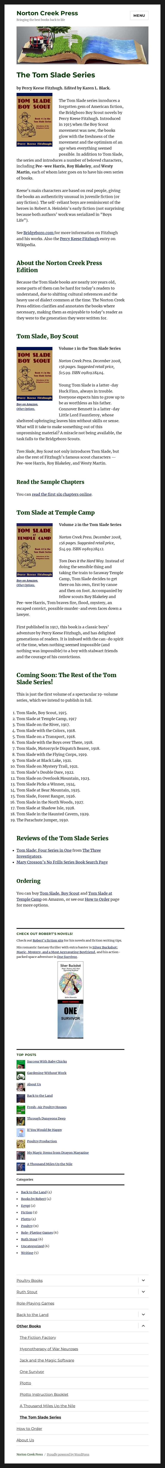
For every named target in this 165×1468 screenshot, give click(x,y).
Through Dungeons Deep (46, 1118)
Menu (139, 16)
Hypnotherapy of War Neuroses (49, 1349)
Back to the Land (40, 1096)
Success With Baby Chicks (47, 1061)
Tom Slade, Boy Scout (59, 893)
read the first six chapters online (62, 494)
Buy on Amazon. (27, 404)
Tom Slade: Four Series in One (44, 850)
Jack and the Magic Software (47, 1360)
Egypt (25, 1206)
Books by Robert (33, 1199)
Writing (27, 1253)
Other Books (29, 1326)
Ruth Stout (29, 1239)
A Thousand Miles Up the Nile (49, 1164)
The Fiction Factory (38, 1337)
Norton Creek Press (47, 13)
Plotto (26, 1219)
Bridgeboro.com (38, 232)
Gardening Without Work (46, 1073)
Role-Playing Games (37, 1233)
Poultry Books (30, 1280)
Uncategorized (32, 1246)
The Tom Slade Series (40, 1417)
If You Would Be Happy (44, 1130)
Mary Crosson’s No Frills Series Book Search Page (62, 862)
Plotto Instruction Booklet (44, 1394)
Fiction (26, 1212)
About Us (34, 1084)
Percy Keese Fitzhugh (79, 238)
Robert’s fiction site (48, 940)
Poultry (27, 1226)
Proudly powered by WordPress (68, 1454)
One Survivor (67, 957)
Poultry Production (42, 1141)
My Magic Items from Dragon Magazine (58, 1153)
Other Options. (26, 409)
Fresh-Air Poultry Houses (47, 1107)
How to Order (97, 899)
